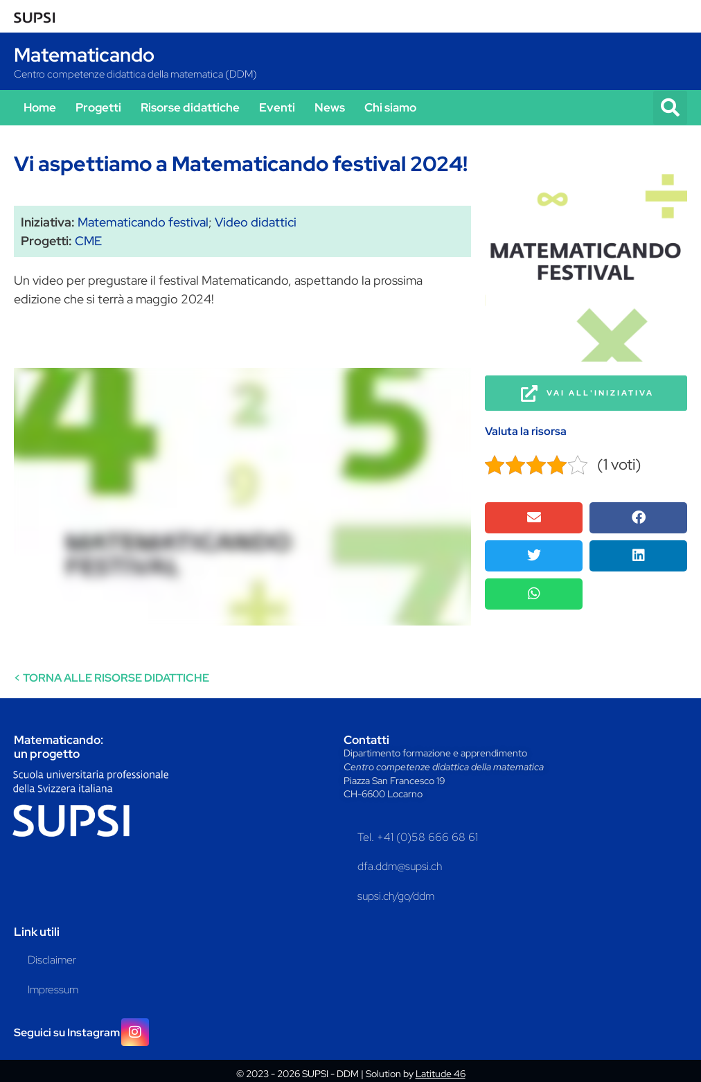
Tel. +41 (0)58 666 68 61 (417, 837)
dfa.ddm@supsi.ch (399, 866)
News (329, 107)
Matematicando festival (143, 222)
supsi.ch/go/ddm (395, 896)
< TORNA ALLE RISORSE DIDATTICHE (111, 678)
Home (40, 107)
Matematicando (84, 55)
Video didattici (255, 222)
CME (88, 241)
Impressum (53, 989)
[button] (670, 108)
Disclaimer (52, 959)
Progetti (98, 107)
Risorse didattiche (190, 107)
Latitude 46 (440, 1073)
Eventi (277, 107)
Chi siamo (390, 107)
